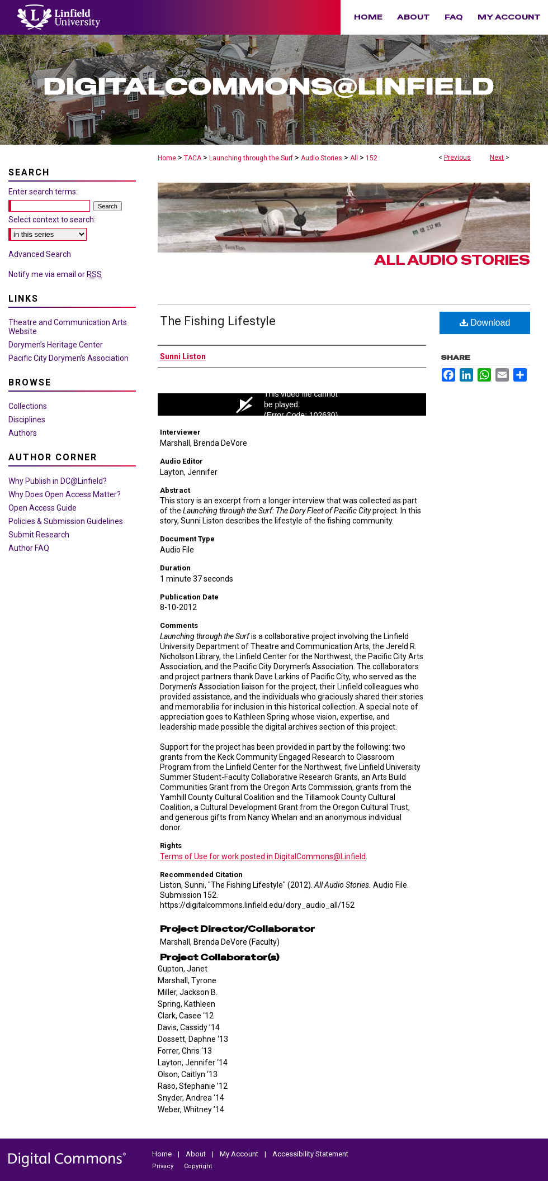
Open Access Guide (42, 507)
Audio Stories (321, 158)
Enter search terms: (43, 191)
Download (485, 322)
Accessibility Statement (310, 1154)
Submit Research (38, 534)
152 (371, 158)
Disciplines (26, 419)
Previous (457, 157)
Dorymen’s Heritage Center (55, 344)
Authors (22, 432)
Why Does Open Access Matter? (64, 494)
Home (167, 158)
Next (497, 157)
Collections (27, 406)
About (196, 1154)
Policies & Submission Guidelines (65, 521)
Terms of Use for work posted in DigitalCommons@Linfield (263, 856)
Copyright (198, 1166)
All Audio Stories (452, 260)
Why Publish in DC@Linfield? (57, 481)
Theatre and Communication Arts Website (67, 327)
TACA (192, 158)
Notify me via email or (55, 274)
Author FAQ (28, 548)
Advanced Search (39, 254)
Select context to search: (52, 219)
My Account (240, 1154)
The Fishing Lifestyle (218, 321)
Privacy (163, 1166)
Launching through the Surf (251, 158)
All (354, 158)
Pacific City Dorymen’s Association (68, 358)
